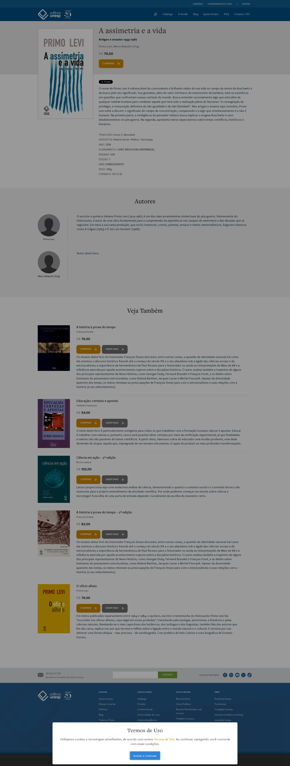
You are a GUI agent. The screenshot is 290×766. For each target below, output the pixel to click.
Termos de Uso (164, 739)
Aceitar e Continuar (145, 756)
